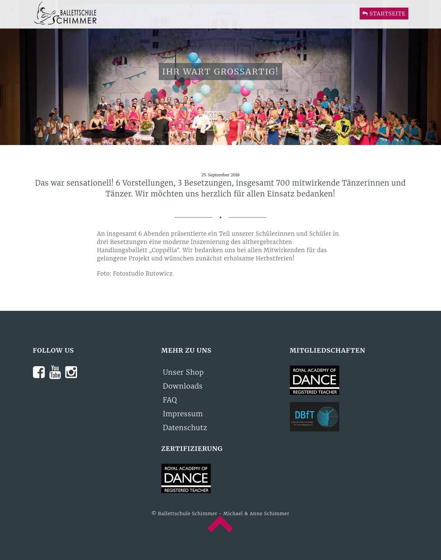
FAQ (170, 400)
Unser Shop (183, 372)
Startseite (383, 20)
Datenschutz (185, 427)
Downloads (183, 386)
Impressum (183, 413)
